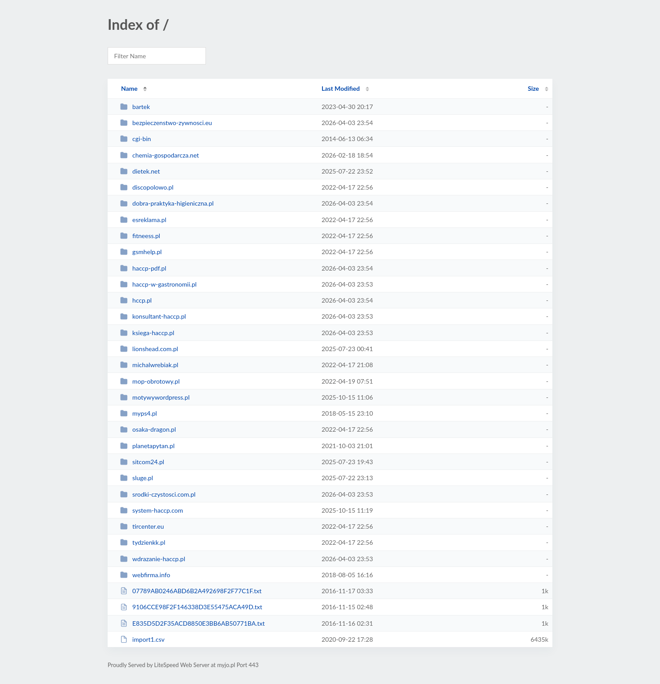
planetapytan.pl (147, 445)
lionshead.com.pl (149, 348)
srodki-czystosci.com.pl (158, 494)
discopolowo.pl (146, 187)
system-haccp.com (151, 510)
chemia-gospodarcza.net (159, 155)
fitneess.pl (140, 235)
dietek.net (140, 171)
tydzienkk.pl (142, 542)
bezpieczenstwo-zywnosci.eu (166, 122)
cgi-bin (135, 138)
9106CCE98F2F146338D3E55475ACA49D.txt (191, 607)
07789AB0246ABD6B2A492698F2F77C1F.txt (191, 591)
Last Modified (341, 88)
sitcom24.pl (142, 461)
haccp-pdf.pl (143, 268)
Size (533, 88)
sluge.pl (136, 478)
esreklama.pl (143, 219)
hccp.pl (136, 300)
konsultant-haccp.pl (153, 316)
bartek (135, 106)
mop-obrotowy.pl (150, 381)
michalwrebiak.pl (149, 364)
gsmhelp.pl (140, 251)
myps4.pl (138, 413)
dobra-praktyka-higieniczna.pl (166, 203)
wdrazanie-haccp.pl (152, 559)
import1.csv (142, 639)
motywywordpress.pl (154, 397)
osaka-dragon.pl (148, 429)
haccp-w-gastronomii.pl (158, 284)
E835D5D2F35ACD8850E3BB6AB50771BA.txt (192, 623)
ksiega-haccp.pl (147, 332)
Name (129, 88)
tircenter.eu (142, 526)
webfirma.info (145, 575)
